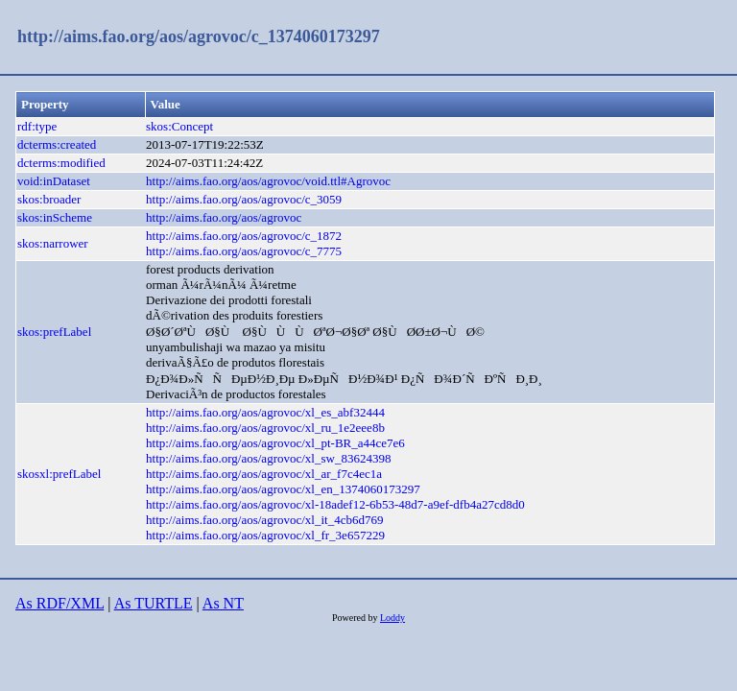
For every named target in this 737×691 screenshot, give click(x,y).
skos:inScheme (54, 217)
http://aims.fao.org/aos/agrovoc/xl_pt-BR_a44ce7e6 (275, 443)
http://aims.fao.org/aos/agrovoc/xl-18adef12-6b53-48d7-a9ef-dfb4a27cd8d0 (335, 504)
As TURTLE (153, 603)
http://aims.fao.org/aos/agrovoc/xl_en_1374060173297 (283, 489)
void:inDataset (53, 181)
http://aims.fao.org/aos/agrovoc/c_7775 (244, 251)
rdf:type (37, 126)
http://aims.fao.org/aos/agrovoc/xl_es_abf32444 (265, 412)
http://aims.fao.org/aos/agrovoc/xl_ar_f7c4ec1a (264, 473)
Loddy (392, 617)
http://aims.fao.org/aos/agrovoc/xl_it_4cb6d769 (264, 519)
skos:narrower (52, 243)
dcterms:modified (61, 162)
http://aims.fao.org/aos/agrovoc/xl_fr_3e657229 (265, 535)
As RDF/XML (59, 603)
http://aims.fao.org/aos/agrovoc (223, 217)
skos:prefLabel (54, 331)
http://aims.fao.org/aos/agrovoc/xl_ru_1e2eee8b (265, 427)
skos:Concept (179, 126)
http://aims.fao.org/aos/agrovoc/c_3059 (244, 199)
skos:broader (49, 199)
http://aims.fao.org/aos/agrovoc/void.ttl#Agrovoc (268, 181)
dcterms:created (56, 144)
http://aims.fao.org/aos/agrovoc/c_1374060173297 (198, 36)
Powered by (356, 617)
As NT (223, 603)
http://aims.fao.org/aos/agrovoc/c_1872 (244, 235)
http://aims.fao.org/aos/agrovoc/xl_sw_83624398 (268, 458)
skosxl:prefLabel (59, 473)
